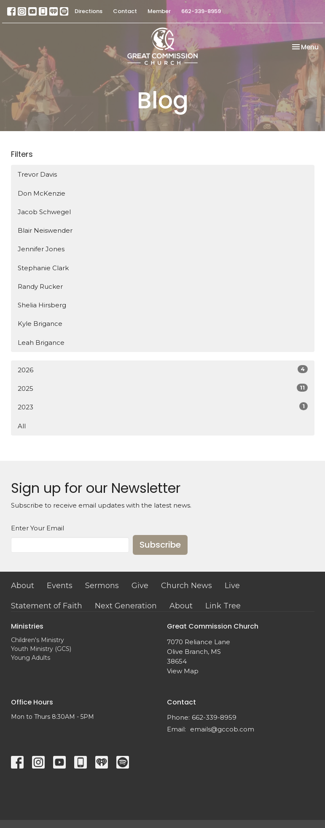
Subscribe (160, 545)
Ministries (27, 626)
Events (60, 585)
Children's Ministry (37, 640)
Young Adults (30, 657)
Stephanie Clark (43, 268)
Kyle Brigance (40, 324)
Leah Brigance (41, 343)
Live (232, 585)
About (22, 585)
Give (140, 585)
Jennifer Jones (41, 249)
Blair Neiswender (45, 230)
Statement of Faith (46, 605)
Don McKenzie (41, 193)
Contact (125, 11)
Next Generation (126, 605)
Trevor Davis (37, 174)
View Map (183, 671)
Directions (88, 11)
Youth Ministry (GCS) (41, 649)
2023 (163, 406)
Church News (186, 585)
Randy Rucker (40, 286)
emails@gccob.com (222, 729)
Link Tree (223, 605)
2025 (163, 388)
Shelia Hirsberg (42, 305)
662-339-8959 (201, 11)
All (22, 426)
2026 (163, 369)
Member (159, 11)
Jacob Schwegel (44, 212)
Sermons (102, 585)
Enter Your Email (37, 528)
